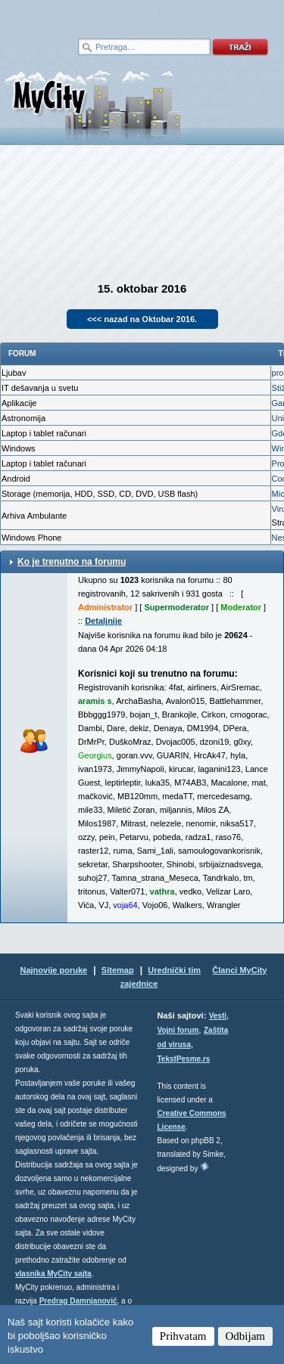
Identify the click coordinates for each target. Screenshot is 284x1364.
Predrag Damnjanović (78, 1301)
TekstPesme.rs (184, 1059)
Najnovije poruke (53, 970)
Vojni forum (178, 1030)
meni (71, 15)
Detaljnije (103, 620)
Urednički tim (174, 970)
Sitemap (117, 970)
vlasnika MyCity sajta (53, 1273)
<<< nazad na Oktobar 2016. (142, 319)
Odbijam (246, 1336)
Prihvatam (183, 1336)
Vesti (217, 1016)
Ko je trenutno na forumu (71, 561)
